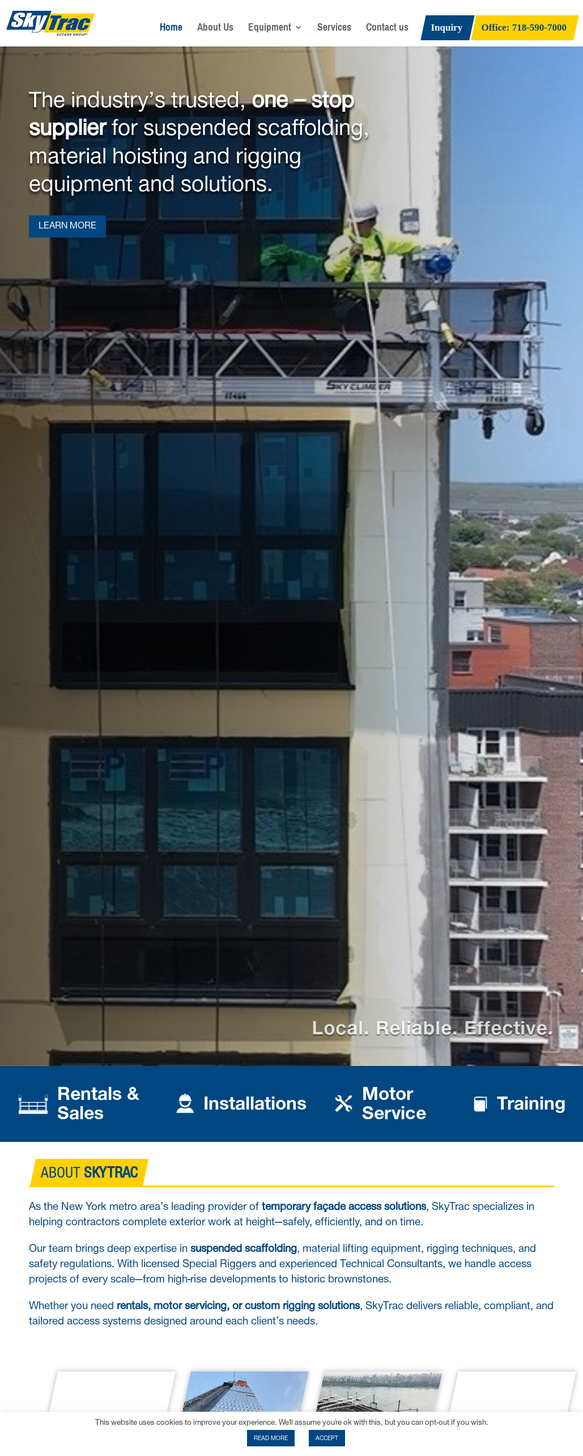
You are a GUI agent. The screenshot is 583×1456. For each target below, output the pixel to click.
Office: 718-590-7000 (524, 28)
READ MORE (271, 1438)
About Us (215, 29)
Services (334, 29)
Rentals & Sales (98, 1104)
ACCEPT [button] (327, 1438)
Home (171, 29)
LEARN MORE (67, 226)
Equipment (269, 29)
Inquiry (446, 28)
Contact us (387, 29)
